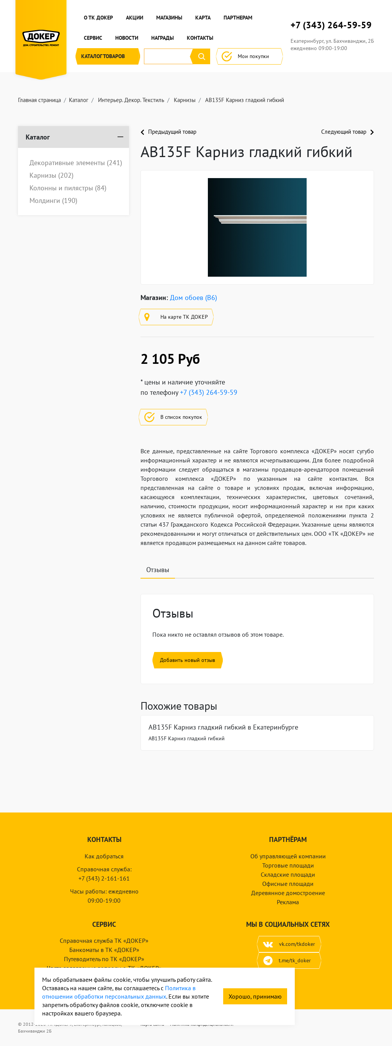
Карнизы (51, 175)
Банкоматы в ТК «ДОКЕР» (104, 950)
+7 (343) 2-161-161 (104, 878)
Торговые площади (288, 865)
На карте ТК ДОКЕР (176, 317)
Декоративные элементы (75, 163)
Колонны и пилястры (67, 188)
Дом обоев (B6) (193, 297)
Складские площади (288, 874)
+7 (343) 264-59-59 (331, 25)
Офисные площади (288, 883)
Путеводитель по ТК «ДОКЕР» (104, 959)
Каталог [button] (107, 56)
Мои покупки (249, 56)
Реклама (288, 902)
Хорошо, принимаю (255, 996)
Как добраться (104, 856)
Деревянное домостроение (288, 893)
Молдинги (53, 200)
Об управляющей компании (288, 856)
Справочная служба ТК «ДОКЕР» (104, 940)
